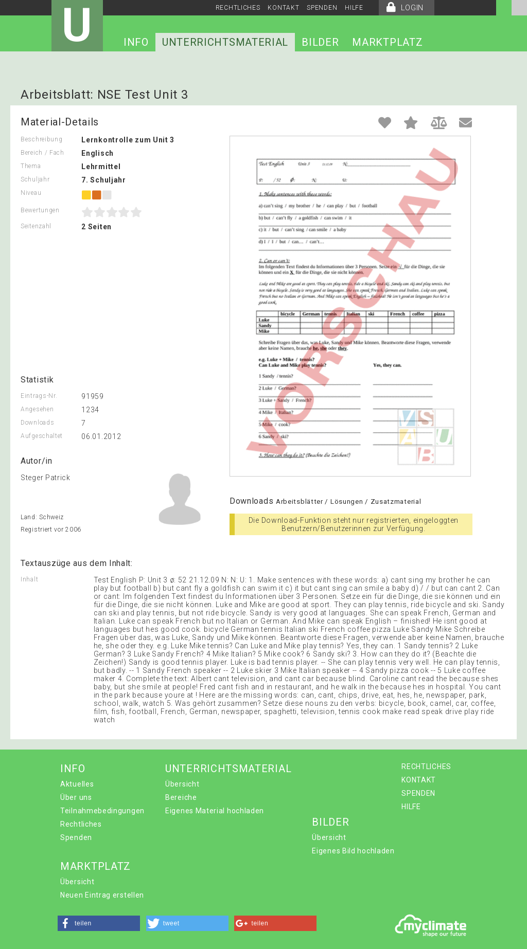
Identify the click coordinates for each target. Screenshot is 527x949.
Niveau (31, 192)
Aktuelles (77, 784)
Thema (31, 166)
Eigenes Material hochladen (214, 811)
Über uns (76, 797)
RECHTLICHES (238, 7)
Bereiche (181, 797)
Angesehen (37, 409)
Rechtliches (81, 824)
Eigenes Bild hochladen (353, 851)
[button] (99, 923)
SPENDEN (322, 7)
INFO (136, 42)
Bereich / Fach (42, 152)
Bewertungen (40, 210)
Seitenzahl (36, 226)
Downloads (37, 422)
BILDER (320, 42)
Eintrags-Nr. (39, 395)
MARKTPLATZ (387, 42)
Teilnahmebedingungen (102, 811)
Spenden (76, 837)
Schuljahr (35, 179)
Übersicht (182, 784)
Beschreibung (41, 139)
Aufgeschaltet (42, 436)
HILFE (354, 7)
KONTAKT (283, 7)
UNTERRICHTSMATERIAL (225, 42)
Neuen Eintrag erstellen (102, 895)
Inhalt (29, 579)
